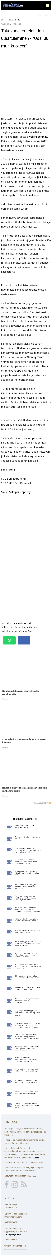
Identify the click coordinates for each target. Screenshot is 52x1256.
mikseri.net (7, 627)
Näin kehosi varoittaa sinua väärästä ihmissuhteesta (26, 1093)
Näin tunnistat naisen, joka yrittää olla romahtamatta (26, 920)
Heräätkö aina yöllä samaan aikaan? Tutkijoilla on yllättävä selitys (28, 1105)
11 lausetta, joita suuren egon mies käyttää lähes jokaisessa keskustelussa (28, 943)
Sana (4, 127)
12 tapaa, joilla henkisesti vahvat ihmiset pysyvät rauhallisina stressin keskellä (27, 909)
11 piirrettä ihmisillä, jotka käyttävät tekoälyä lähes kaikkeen (26, 886)
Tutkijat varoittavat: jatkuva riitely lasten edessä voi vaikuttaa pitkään (26, 955)
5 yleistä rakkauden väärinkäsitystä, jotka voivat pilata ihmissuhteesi (26, 1059)
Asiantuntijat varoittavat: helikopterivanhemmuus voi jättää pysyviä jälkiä (27, 898)
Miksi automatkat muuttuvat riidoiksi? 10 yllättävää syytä (27, 1070)
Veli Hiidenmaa (9, 631)
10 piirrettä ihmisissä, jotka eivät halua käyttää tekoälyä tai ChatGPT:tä (28, 966)
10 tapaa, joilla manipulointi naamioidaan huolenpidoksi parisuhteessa (27, 1048)
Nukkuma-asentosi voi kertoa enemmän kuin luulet (27, 988)
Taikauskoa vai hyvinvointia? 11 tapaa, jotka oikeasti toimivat (27, 1000)
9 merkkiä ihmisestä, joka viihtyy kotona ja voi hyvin (26, 1081)
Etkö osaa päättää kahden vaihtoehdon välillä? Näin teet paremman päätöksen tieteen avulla (27, 1013)
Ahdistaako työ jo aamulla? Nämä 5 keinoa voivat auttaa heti (27, 873)
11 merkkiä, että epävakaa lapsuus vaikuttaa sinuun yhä (27, 977)
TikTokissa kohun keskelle (29, 118)
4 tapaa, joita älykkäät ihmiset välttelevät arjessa (27, 931)
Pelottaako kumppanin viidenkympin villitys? (24, 826)
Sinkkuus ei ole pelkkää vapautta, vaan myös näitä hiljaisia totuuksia (26, 861)
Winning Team (26, 631)
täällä (36, 1157)
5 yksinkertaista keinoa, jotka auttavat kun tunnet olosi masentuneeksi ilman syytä (27, 1025)
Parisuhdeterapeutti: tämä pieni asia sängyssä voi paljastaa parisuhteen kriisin (27, 1036)
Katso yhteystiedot (12, 1234)
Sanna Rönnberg (30, 627)
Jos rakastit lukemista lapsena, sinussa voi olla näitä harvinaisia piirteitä (28, 850)
